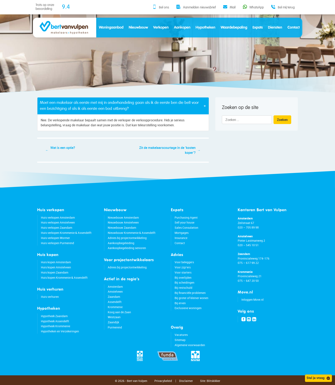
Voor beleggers (184, 262)
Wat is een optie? (62, 147)
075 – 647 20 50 (248, 281)
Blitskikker (213, 381)
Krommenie (115, 307)
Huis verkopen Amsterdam (58, 217)
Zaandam (114, 297)
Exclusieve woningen (188, 308)
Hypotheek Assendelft (55, 321)
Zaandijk (113, 322)
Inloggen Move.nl (252, 300)
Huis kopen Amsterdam (56, 262)
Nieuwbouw (138, 27)
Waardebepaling (234, 27)
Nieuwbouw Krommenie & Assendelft (131, 233)
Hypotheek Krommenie (55, 326)
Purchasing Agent (186, 217)
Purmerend (115, 327)
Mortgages (182, 233)
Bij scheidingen (184, 282)
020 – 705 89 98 (248, 227)
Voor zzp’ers (183, 267)
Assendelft (115, 302)
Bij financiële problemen (190, 293)
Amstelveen (115, 291)
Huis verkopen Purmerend (57, 243)
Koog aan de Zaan (119, 312)
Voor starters (183, 272)
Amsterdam (115, 287)
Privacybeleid (163, 381)
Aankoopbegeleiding (121, 243)
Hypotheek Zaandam (54, 316)
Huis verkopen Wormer (55, 238)
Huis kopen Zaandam (54, 272)
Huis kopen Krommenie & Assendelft (64, 277)
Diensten (275, 27)
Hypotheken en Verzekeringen (60, 331)
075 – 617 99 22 (248, 263)
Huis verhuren (50, 297)
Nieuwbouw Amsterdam (123, 217)
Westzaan (114, 317)
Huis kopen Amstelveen (56, 267)
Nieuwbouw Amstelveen (123, 222)
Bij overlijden (183, 277)
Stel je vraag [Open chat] (318, 378)
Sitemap (180, 340)
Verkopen (161, 27)
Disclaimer (186, 381)
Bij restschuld (183, 288)
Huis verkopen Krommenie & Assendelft (66, 233)
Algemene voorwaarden (190, 345)
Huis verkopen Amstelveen (58, 222)
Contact (293, 27)
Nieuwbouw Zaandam (122, 228)
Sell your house (184, 222)
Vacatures (181, 335)
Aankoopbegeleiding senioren (127, 248)
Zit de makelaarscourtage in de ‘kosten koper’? (167, 150)
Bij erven (180, 303)
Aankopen (182, 27)
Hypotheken (205, 27)
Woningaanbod (111, 27)
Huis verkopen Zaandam (56, 228)
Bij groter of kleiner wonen (191, 298)
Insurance (181, 238)
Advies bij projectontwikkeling (127, 238)
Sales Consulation (186, 228)
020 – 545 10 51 (248, 245)
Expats (258, 27)
